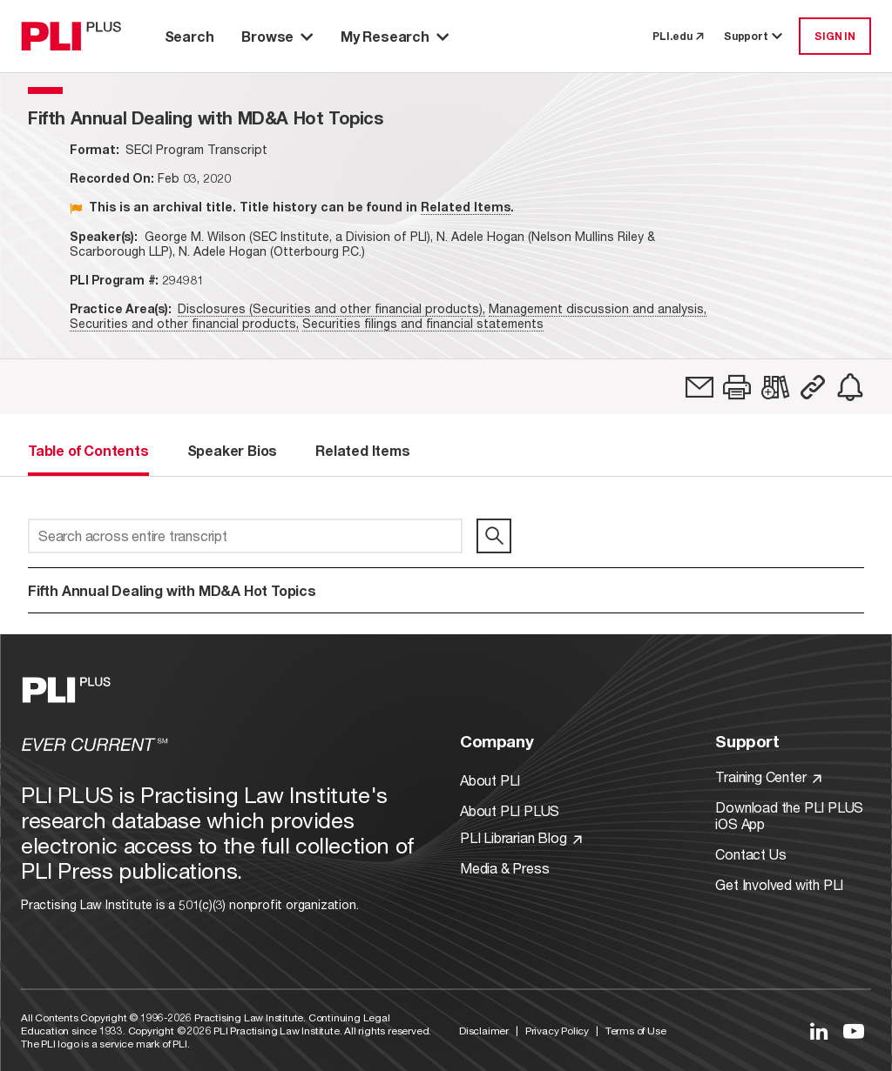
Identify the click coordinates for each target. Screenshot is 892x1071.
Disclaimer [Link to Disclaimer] (484, 1030)
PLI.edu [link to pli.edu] (677, 36)
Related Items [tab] (362, 450)
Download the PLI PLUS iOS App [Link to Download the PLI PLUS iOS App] (789, 815)
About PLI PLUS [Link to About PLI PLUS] (509, 810)
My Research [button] (395, 36)
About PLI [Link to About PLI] (490, 780)
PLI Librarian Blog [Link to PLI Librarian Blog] (521, 837)
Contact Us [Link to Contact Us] (750, 854)
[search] (493, 536)
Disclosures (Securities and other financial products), (331, 308)
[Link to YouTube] (853, 1031)
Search (189, 36)
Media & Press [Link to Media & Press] (504, 868)
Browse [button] (277, 36)
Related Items (465, 206)
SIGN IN (834, 36)
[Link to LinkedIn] (818, 1031)
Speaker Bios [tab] (232, 450)
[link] (699, 387)
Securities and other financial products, (184, 323)
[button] (737, 387)
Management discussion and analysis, (597, 308)
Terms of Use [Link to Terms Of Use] (635, 1030)
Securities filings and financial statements (423, 323)
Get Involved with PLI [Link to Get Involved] (779, 884)
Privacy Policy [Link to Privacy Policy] (557, 1030)
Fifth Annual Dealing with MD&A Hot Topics (172, 590)
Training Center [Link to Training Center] (768, 776)
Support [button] (754, 36)
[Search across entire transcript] (245, 536)
